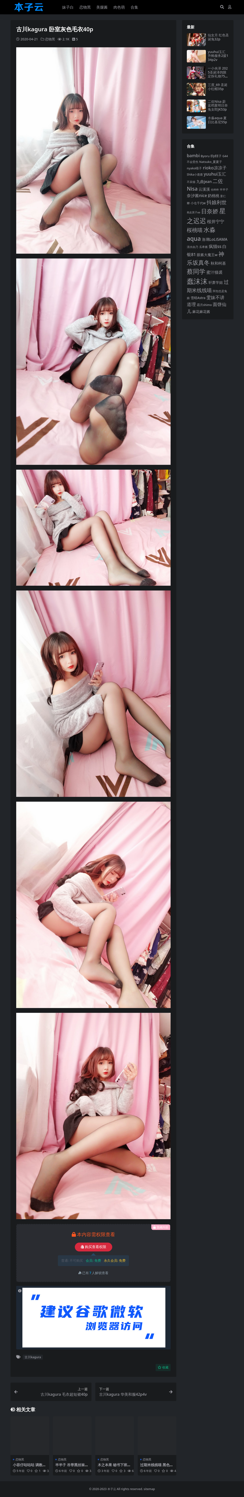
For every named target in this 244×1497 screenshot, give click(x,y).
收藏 (163, 1367)
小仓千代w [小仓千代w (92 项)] (198, 203)
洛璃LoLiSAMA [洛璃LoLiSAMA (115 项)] (214, 239)
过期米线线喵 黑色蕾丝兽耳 (156, 1466)
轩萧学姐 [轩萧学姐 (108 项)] (215, 282)
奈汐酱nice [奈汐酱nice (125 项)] (197, 195)
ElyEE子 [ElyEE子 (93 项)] (215, 156)
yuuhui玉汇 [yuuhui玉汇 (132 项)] (215, 174)
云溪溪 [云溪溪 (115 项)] (204, 189)
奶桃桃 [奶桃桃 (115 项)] (213, 195)
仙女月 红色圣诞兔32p (218, 37)
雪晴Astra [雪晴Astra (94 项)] (198, 297)
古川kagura (33, 1357)
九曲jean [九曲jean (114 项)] (204, 181)
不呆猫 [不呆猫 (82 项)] (191, 182)
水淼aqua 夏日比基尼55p (217, 120)
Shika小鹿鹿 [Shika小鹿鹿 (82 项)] (195, 174)
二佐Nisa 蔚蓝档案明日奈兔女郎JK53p (218, 105)
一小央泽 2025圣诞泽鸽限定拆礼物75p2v (218, 74)
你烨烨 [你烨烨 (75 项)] (215, 189)
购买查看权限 (93, 1247)
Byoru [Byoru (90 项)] (205, 156)
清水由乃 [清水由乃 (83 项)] (192, 247)
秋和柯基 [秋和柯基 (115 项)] (218, 263)
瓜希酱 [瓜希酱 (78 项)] (203, 247)
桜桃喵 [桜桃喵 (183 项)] (195, 229)
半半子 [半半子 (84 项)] (224, 190)
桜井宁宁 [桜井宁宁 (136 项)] (215, 221)
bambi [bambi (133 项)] (193, 155)
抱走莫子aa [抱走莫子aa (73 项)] (193, 212)
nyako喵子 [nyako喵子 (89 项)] (194, 168)
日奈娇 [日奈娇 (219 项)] (209, 211)
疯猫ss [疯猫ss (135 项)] (215, 246)
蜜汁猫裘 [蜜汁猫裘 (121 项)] (214, 272)
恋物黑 (50, 39)
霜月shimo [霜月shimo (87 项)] (204, 305)
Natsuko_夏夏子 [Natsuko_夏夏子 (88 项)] (210, 162)
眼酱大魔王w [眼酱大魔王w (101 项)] (207, 254)
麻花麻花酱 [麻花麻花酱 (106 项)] (201, 311)
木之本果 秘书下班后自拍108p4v (114, 1466)
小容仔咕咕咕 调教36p (29, 1466)
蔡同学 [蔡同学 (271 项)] (196, 271)
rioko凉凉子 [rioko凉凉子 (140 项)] (215, 168)
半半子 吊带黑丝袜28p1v (72, 1466)
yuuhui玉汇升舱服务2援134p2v (218, 55)
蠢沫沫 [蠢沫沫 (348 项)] (197, 281)
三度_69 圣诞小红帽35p (217, 86)
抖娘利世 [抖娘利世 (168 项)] (217, 202)
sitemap (149, 1489)
